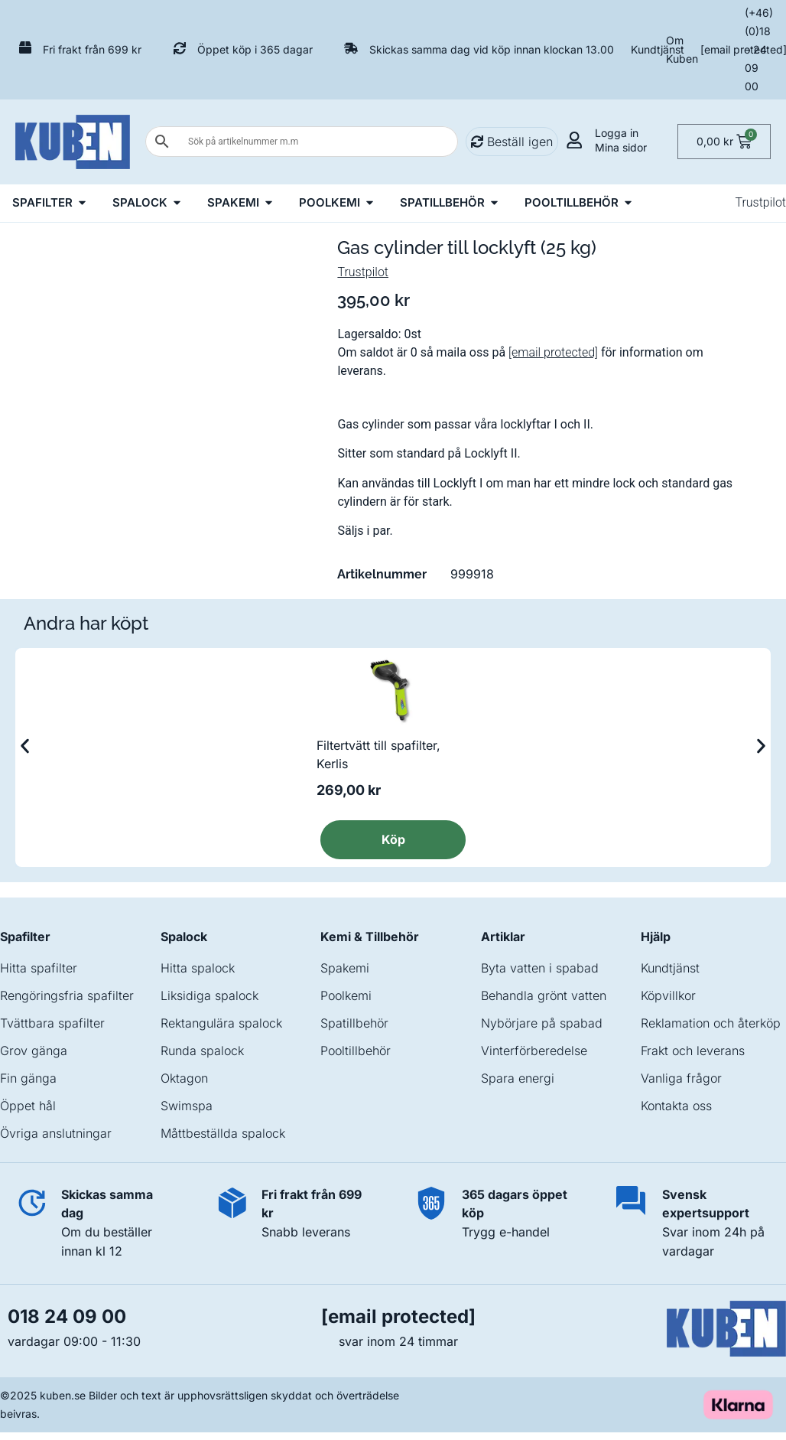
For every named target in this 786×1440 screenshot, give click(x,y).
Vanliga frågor (681, 1078)
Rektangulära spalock (221, 1023)
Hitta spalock (198, 968)
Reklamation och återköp (711, 1023)
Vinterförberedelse (534, 1050)
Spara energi (517, 1078)
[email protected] (553, 352)
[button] (24, 745)
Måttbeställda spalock (223, 1133)
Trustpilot (760, 202)
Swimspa (187, 1105)
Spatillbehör (354, 1023)
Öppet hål (28, 1105)
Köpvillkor (668, 995)
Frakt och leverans (693, 1050)
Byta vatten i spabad (540, 968)
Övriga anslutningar (56, 1133)
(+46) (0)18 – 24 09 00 (759, 49)
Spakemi (344, 968)
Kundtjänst (657, 49)
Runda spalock (202, 1050)
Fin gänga (28, 1078)
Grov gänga (33, 1050)
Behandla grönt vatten (543, 995)
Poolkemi (346, 995)
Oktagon (184, 1078)
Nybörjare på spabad (541, 1023)
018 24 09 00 (67, 1316)
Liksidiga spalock (209, 995)
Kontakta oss (676, 1105)
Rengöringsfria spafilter (67, 995)
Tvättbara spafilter (52, 1023)
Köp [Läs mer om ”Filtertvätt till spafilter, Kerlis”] (393, 839)
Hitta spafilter (38, 968)
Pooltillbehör (355, 1050)
